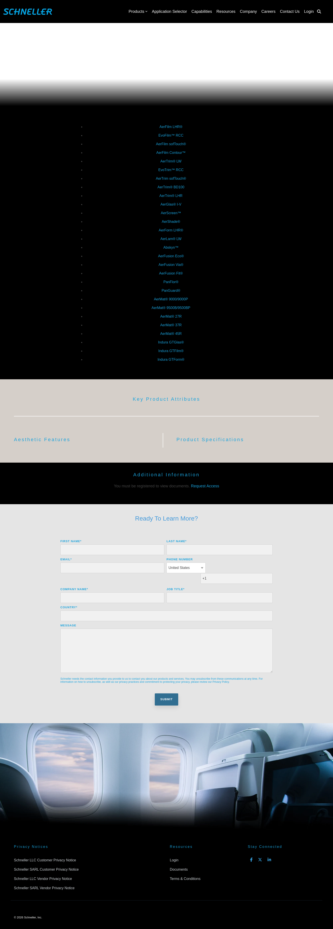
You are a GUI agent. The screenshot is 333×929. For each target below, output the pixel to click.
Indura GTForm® (170, 359)
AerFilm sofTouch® (171, 144)
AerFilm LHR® (170, 127)
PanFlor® (170, 282)
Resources (225, 11)
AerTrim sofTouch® (171, 178)
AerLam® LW (170, 239)
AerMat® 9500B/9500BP (170, 308)
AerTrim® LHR (171, 196)
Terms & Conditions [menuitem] (185, 868)
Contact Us (290, 11)
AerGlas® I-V (171, 204)
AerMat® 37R (171, 325)
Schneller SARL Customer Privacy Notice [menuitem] (46, 858)
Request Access (205, 486)
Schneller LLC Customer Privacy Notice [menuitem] (45, 849)
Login (309, 11)
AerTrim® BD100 (170, 187)
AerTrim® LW (170, 161)
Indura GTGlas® (171, 342)
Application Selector (169, 11)
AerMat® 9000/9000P (171, 299)
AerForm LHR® (171, 230)
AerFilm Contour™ (171, 153)
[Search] (319, 11)
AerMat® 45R (171, 334)
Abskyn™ (170, 247)
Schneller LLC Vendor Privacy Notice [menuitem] (43, 868)
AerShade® (171, 221)
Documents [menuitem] (179, 858)
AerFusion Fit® (171, 273)
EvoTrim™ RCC (171, 170)
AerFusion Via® (171, 265)
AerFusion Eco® (171, 256)
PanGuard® (171, 290)
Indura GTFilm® (171, 351)
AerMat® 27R (171, 316)
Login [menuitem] (174, 849)
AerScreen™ (171, 213)
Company (248, 11)
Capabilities (201, 11)
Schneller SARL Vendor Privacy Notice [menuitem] (44, 877)
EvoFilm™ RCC (171, 135)
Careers (268, 11)
